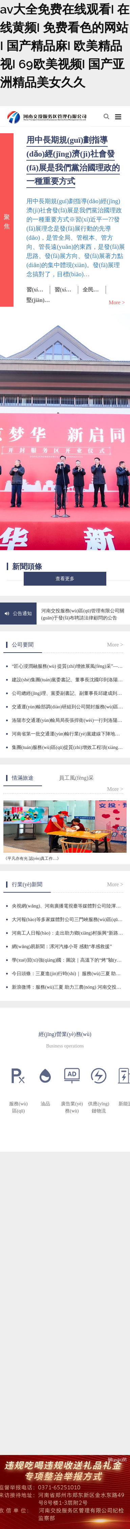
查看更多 (65, 578)
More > (117, 302)
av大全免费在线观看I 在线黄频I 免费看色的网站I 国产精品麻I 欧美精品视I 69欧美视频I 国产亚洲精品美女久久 (64, 45)
